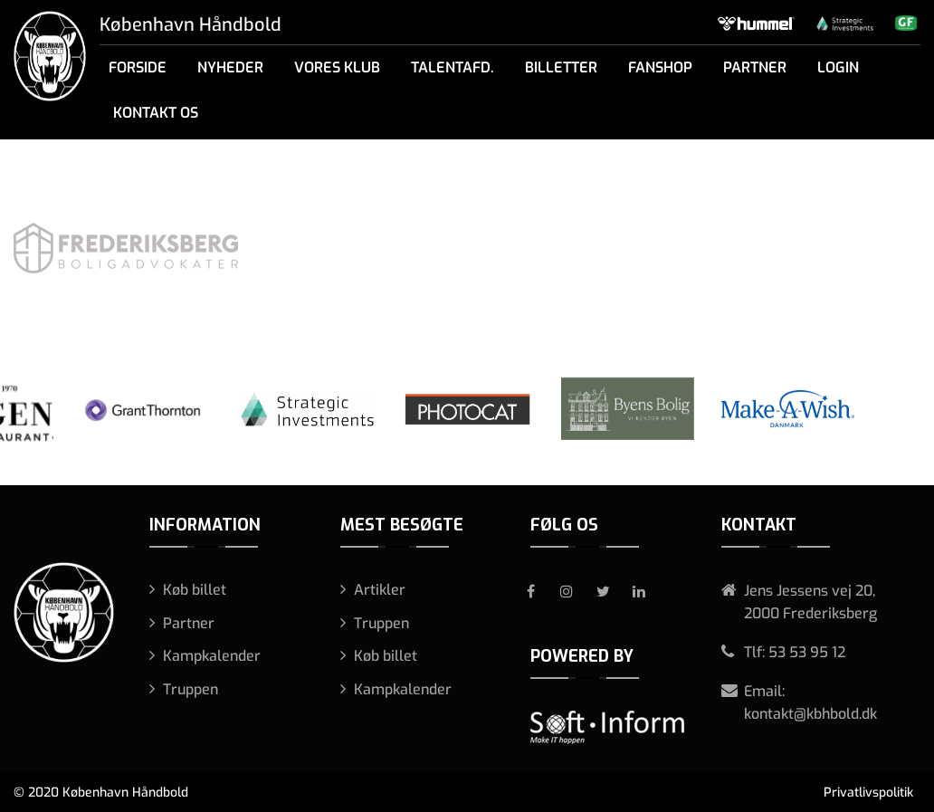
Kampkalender (212, 655)
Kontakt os (155, 112)
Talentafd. (452, 67)
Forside (138, 67)
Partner (754, 67)
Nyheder (230, 67)
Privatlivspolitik (868, 792)
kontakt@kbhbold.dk (810, 713)
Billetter (561, 67)
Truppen (190, 689)
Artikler (379, 589)
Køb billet (194, 589)
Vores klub (337, 67)
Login (838, 67)
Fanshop (660, 67)
